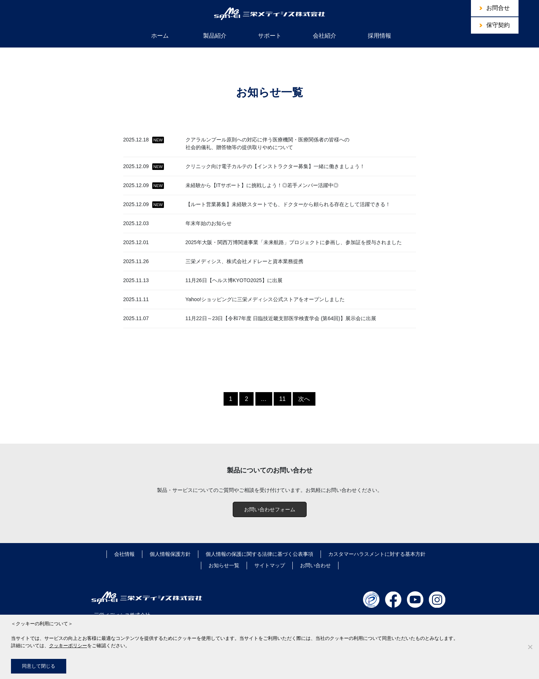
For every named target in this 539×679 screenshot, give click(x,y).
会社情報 (124, 554)
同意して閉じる (38, 666)
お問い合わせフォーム (269, 509)
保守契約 (498, 25)
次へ (304, 399)
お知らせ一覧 (224, 565)
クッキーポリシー (68, 645)
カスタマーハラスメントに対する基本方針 (377, 554)
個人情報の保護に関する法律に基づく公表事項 (259, 554)
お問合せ (498, 8)
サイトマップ (269, 565)
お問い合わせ (315, 565)
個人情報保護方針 (170, 554)
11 (282, 399)
